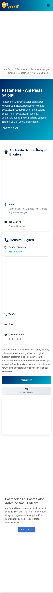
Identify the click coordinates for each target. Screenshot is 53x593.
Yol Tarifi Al (26, 529)
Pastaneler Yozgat (40, 69)
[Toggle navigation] (48, 6)
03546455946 (15, 251)
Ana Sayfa (8, 69)
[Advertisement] (26, 39)
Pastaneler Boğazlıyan (18, 73)
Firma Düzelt (26, 380)
